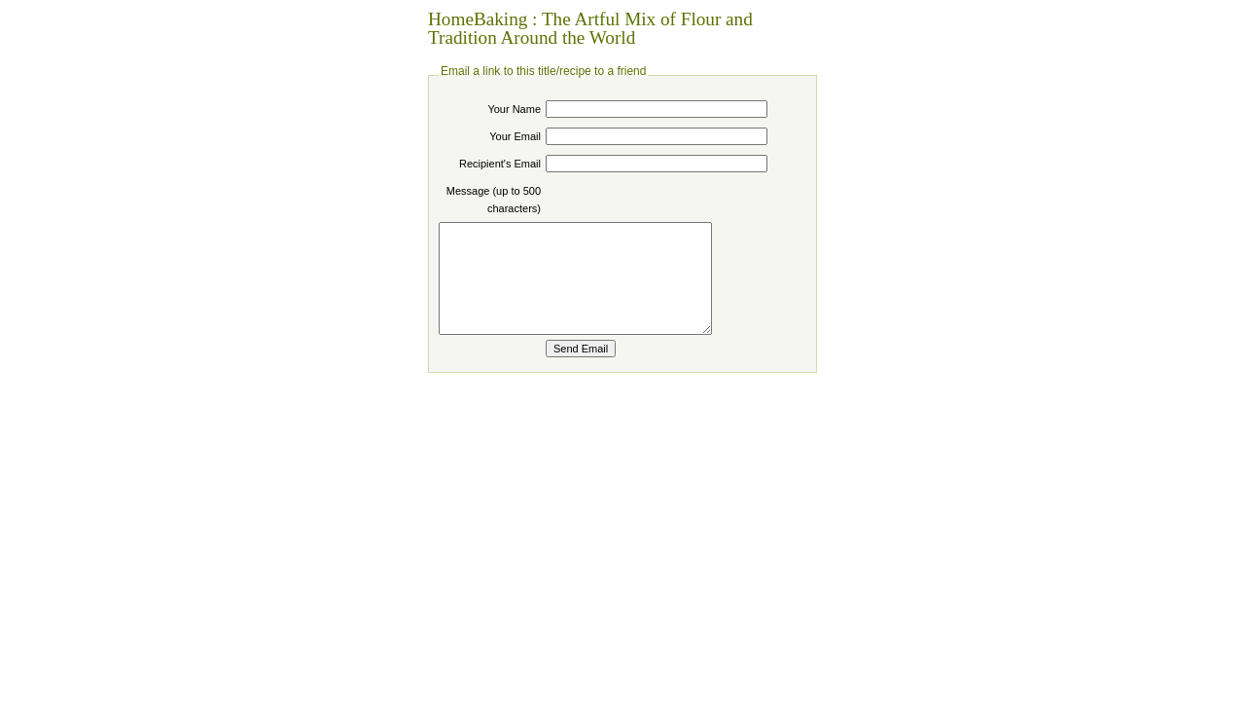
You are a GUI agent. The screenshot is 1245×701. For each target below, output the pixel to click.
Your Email (515, 136)
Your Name (514, 109)
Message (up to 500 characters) (493, 199)
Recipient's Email (500, 163)
